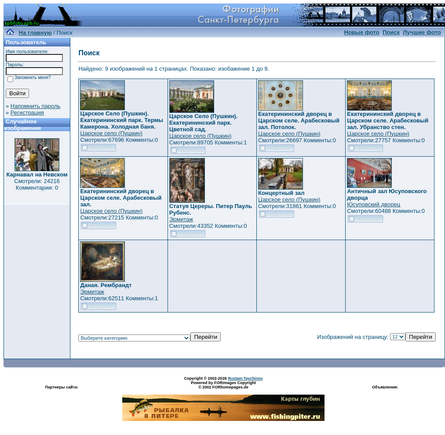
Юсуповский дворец (373, 204)
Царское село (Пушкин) (111, 133)
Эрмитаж (181, 219)
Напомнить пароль (35, 106)
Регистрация (27, 112)
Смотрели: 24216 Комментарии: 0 (36, 184)
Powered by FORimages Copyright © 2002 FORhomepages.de (223, 385)
